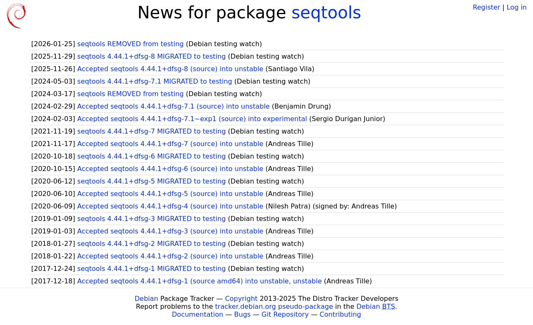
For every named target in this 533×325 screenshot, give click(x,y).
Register (486, 7)
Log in (517, 7)
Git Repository (285, 314)
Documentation (197, 314)
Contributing (340, 314)
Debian (146, 299)
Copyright (241, 299)
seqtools (326, 12)
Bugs (242, 314)
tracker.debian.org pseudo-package (274, 306)
